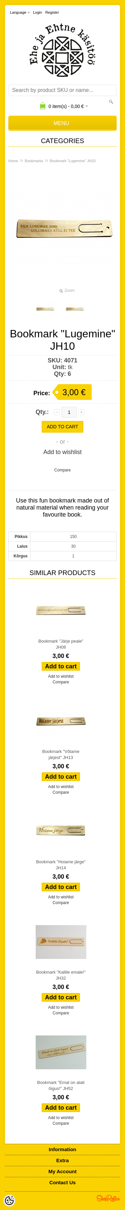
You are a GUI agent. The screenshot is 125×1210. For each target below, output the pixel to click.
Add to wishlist (62, 452)
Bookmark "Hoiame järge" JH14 (61, 864)
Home (13, 161)
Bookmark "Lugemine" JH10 (72, 161)
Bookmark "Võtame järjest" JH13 (61, 754)
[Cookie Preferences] (9, 1201)
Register (52, 12)
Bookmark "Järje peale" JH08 (60, 644)
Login (37, 12)
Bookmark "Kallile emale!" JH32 (61, 975)
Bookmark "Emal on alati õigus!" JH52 (61, 1085)
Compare (62, 470)
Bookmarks (34, 161)
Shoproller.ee (108, 1198)
